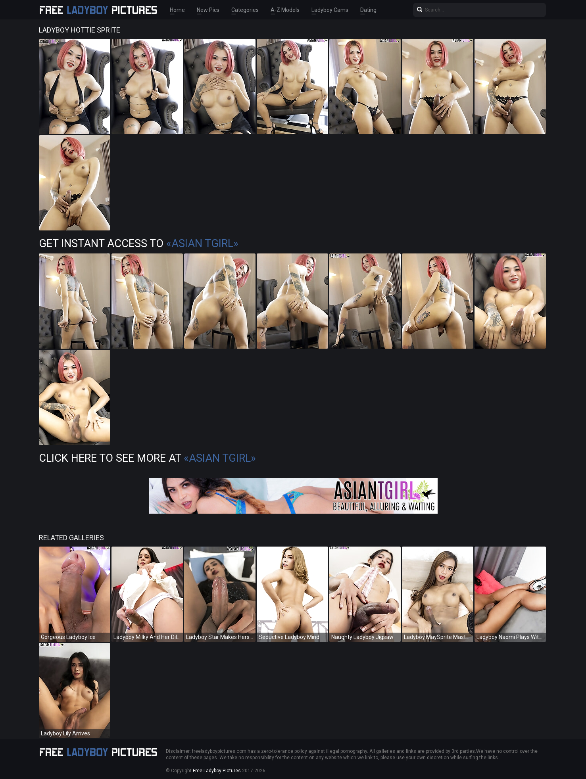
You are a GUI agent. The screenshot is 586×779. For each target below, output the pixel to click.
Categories (245, 10)
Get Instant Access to (138, 243)
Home (177, 10)
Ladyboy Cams (329, 10)
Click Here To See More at (147, 458)
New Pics (208, 10)
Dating (368, 10)
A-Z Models (285, 10)
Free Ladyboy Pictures (217, 770)
